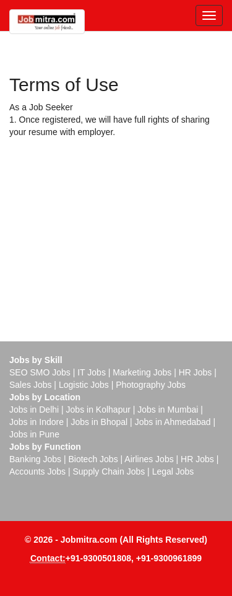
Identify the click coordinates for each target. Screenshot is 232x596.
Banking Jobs (35, 459)
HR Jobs (195, 372)
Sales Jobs (30, 385)
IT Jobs (91, 372)
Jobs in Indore (36, 422)
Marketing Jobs (142, 372)
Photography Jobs (151, 385)
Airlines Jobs (148, 459)
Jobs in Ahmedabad (173, 422)
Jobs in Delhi (34, 409)
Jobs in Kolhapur (98, 409)
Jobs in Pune (34, 434)
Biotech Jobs (93, 459)
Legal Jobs (173, 471)
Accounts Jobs (37, 471)
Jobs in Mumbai (167, 409)
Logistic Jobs (84, 385)
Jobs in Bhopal (99, 422)
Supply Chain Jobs (108, 471)
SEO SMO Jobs (40, 372)
